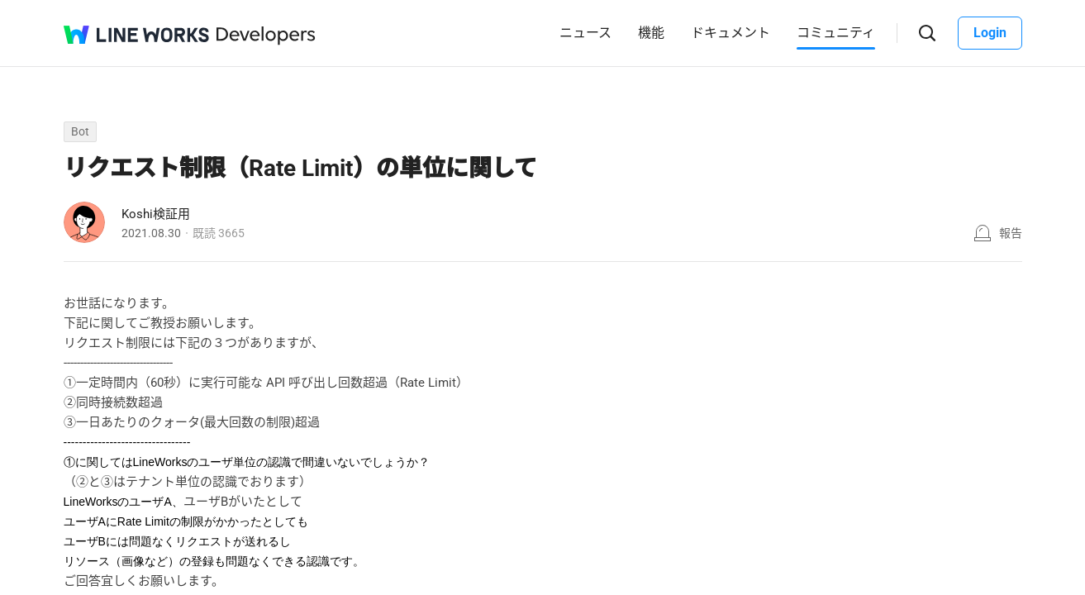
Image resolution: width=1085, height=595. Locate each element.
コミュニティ (836, 32)
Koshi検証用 (155, 214)
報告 (1010, 233)
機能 (651, 32)
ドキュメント (730, 32)
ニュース (585, 32)
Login (989, 32)
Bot (80, 131)
